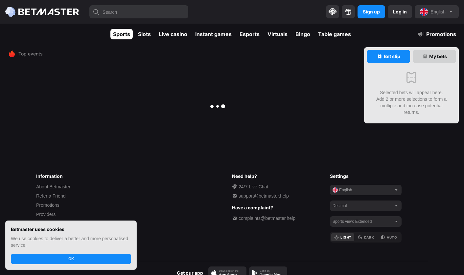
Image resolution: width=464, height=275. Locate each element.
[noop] (437, 11)
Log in (400, 11)
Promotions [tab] (436, 34)
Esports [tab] (250, 34)
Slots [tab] (144, 34)
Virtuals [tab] (277, 34)
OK (71, 258)
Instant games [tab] (213, 34)
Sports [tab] (121, 34)
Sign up (371, 11)
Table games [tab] (334, 34)
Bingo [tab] (302, 34)
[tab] (388, 56)
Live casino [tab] (173, 34)
